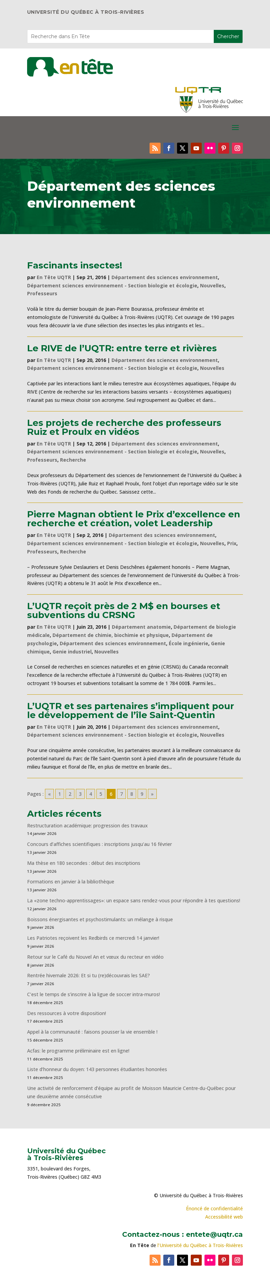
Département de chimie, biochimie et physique (110, 635)
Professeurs (42, 293)
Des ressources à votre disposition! (67, 1013)
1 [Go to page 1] (59, 794)
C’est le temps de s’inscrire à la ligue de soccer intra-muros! (93, 994)
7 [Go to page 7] (121, 794)
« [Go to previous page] (49, 794)
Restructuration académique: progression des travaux (87, 825)
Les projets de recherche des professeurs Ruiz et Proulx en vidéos (124, 427)
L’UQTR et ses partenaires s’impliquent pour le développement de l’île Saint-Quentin (130, 710)
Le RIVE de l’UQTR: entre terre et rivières (122, 348)
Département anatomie (141, 627)
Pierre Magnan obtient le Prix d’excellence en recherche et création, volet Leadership (133, 519)
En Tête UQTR (54, 277)
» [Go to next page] (152, 794)
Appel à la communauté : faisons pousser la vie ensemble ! (92, 1031)
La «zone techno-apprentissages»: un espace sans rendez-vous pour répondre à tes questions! (133, 900)
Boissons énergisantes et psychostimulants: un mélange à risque (100, 919)
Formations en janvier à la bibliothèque (70, 881)
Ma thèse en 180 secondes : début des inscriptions (83, 863)
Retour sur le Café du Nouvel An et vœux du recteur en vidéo (95, 957)
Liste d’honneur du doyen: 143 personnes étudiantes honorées (97, 1069)
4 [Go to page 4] (90, 794)
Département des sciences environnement (164, 277)
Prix (231, 543)
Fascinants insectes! (74, 265)
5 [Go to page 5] (100, 794)
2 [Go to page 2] (70, 794)
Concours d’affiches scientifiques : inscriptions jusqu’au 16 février (99, 844)
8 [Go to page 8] (131, 794)
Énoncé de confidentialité (214, 1208)
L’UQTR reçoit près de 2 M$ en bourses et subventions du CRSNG (123, 610)
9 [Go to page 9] (142, 794)
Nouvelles (212, 285)
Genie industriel (72, 651)
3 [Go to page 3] (80, 794)
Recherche (73, 459)
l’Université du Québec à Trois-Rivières (200, 1245)
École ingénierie (188, 643)
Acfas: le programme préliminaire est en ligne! (78, 1050)
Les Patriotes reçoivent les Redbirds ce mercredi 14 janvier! (93, 938)
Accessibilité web (224, 1216)
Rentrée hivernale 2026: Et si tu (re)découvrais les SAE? (88, 975)
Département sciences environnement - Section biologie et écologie (112, 285)
